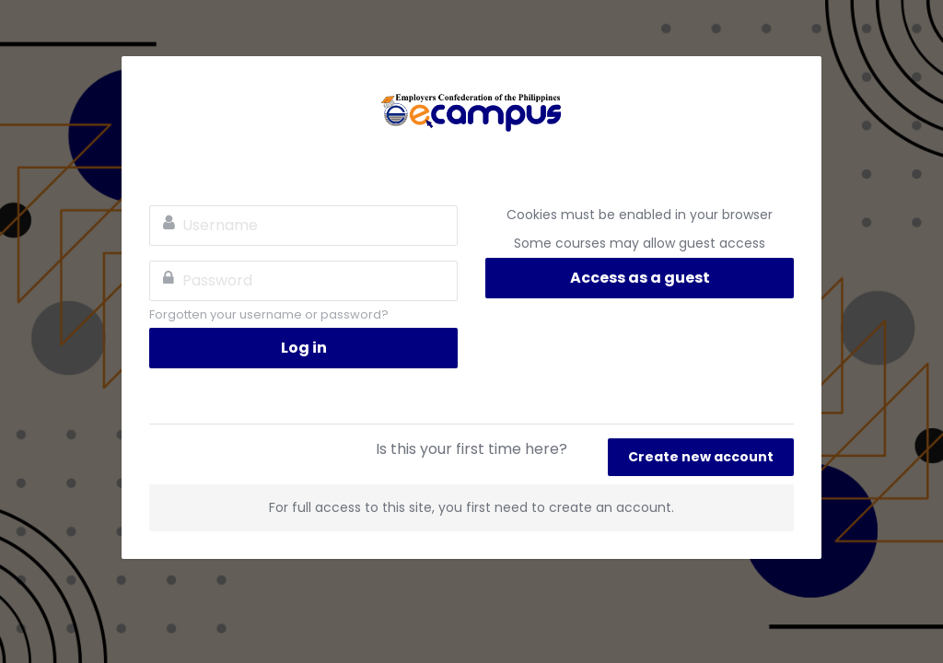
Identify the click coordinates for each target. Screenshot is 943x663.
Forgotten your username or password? (269, 314)
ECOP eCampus (471, 111)
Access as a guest (640, 277)
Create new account (701, 457)
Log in (304, 347)
